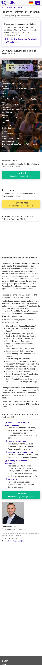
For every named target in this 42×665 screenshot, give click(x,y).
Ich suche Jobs (21, 204)
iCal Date (6, 128)
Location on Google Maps (13, 133)
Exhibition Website (10, 139)
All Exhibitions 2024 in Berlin (12, 8)
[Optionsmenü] (37, 3)
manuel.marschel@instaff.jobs (14, 541)
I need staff (21, 174)
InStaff (5, 661)
